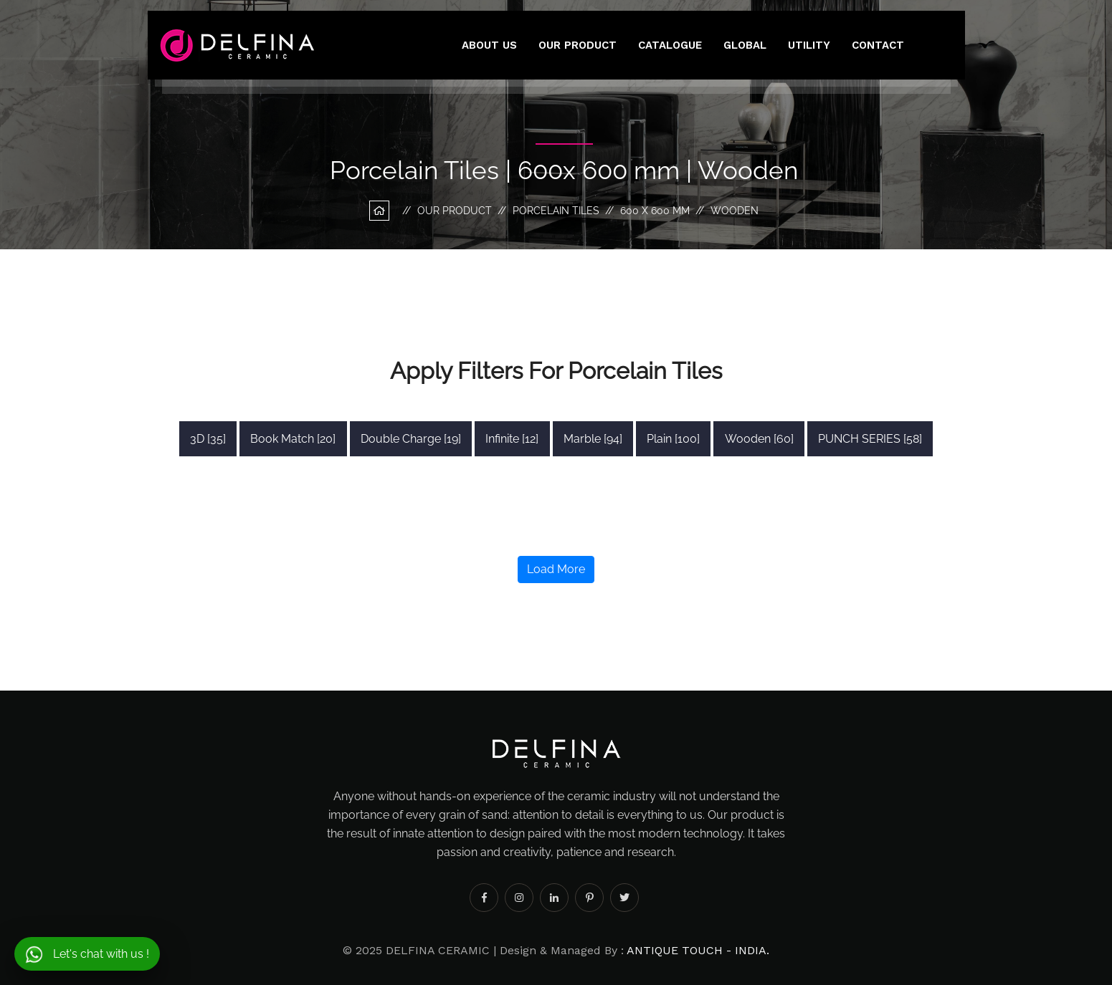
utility (809, 45)
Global (744, 45)
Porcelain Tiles (556, 210)
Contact (878, 45)
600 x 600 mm (655, 210)
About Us (489, 45)
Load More (556, 569)
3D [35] (208, 439)
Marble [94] (593, 439)
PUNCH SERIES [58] (870, 439)
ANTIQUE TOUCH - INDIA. (698, 950)
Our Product (577, 45)
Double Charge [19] (411, 439)
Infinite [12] (511, 439)
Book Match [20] (293, 439)
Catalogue (670, 45)
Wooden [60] (759, 439)
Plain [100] (673, 439)
